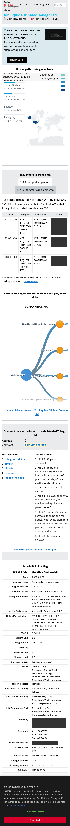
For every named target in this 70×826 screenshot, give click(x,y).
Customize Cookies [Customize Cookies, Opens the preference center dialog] (35, 814)
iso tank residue (14, 478)
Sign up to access (35, 445)
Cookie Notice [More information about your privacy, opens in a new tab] (19, 808)
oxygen (9, 464)
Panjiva (11, 4)
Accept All (35, 822)
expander (10, 473)
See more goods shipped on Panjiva (35, 549)
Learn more (31, 281)
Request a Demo (17, 60)
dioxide (9, 468)
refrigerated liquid (16, 459)
